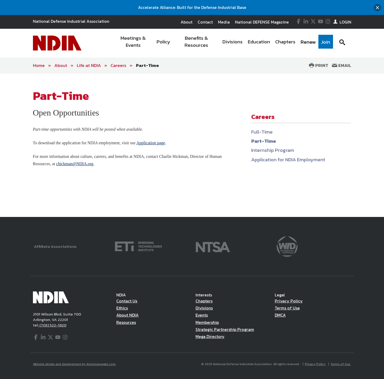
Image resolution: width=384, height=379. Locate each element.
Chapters (204, 301)
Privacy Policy (289, 301)
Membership (207, 322)
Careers (118, 65)
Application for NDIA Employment (288, 159)
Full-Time (262, 132)
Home (39, 65)
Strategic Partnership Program (225, 329)
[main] (192, 145)
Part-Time (147, 65)
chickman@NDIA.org (74, 164)
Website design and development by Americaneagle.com (74, 364)
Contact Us (126, 301)
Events (202, 315)
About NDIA (127, 315)
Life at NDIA (89, 65)
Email (341, 65)
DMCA (280, 315)
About (186, 22)
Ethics (122, 308)
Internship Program (272, 150)
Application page (150, 143)
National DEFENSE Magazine (262, 22)
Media (224, 22)
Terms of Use (287, 308)
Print (318, 65)
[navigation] (222, 43)
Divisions (204, 308)
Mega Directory (210, 336)
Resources (126, 322)
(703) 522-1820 (52, 325)
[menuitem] (133, 43)
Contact (205, 22)
